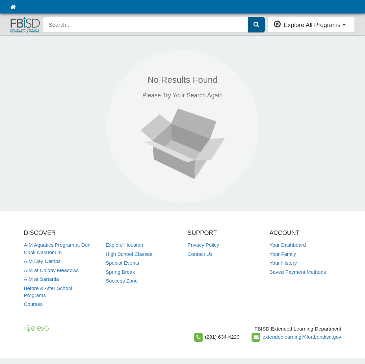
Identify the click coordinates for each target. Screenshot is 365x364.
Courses (33, 304)
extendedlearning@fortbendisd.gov (302, 337)
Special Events (122, 263)
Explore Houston (124, 245)
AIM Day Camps (42, 261)
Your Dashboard (287, 245)
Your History (283, 263)
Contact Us (200, 254)
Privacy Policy (203, 245)
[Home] (13, 7)
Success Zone (122, 281)
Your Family (282, 254)
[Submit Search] (256, 24)
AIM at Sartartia (41, 279)
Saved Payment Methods (297, 272)
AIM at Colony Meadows (51, 270)
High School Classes (129, 254)
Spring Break (120, 272)
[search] (145, 24)
